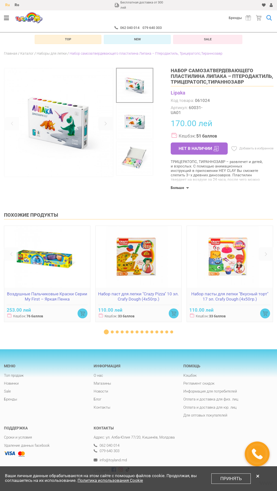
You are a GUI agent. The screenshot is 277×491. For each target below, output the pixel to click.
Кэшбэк (190, 375)
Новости (101, 391)
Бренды (235, 18)
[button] (12, 123)
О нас (98, 375)
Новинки (11, 383)
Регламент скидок (199, 383)
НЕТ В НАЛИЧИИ (199, 148)
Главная (10, 53)
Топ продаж (14, 375)
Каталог (27, 53)
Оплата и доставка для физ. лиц (210, 399)
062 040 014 (129, 28)
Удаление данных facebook (27, 445)
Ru (7, 5)
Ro (17, 5)
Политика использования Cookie (110, 480)
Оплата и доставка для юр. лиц (210, 407)
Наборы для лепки (52, 53)
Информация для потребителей (210, 391)
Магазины (102, 383)
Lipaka (178, 93)
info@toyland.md (110, 460)
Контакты (102, 407)
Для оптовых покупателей (205, 415)
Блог (97, 399)
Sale (7, 391)
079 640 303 (152, 28)
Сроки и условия (18, 437)
